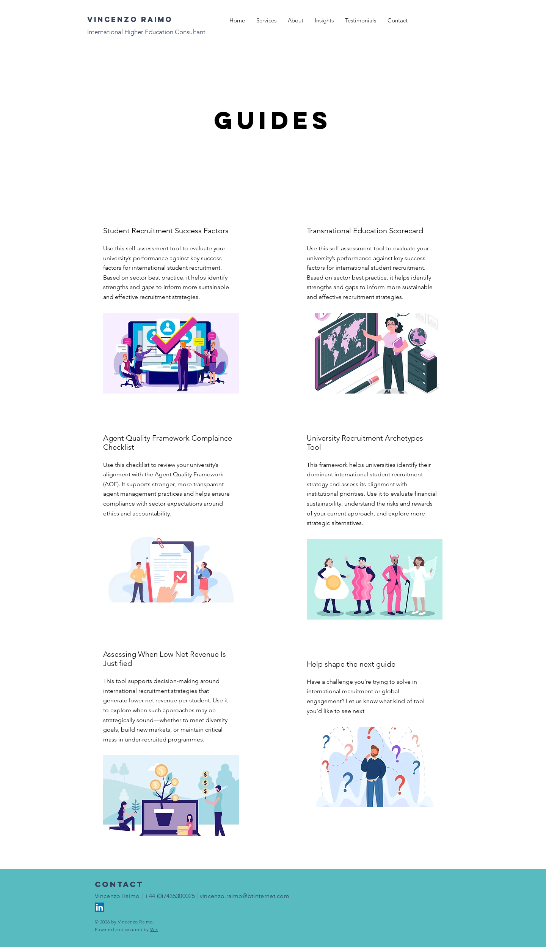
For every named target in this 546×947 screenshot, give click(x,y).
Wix (154, 929)
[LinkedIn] (99, 907)
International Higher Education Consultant (146, 32)
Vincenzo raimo (130, 19)
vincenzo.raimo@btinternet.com (244, 896)
